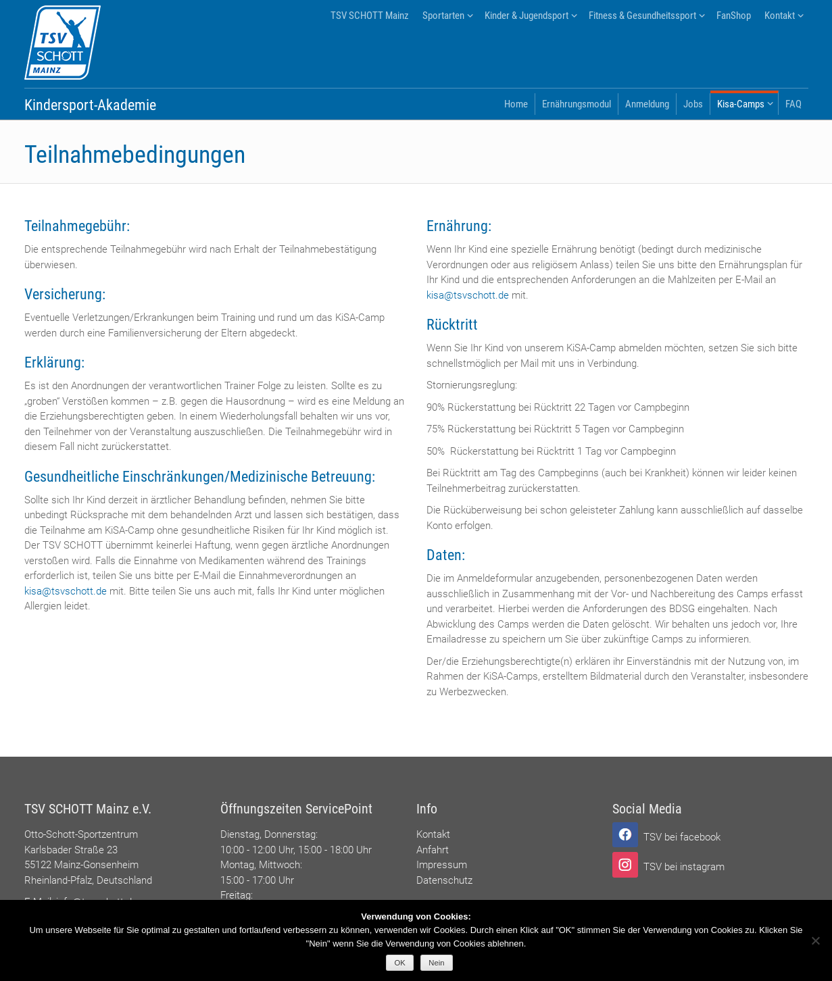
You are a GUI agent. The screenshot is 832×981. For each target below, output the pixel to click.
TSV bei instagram (684, 867)
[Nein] (815, 940)
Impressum (441, 865)
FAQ (793, 104)
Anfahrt (432, 850)
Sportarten (443, 15)
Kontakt (779, 15)
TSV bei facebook (681, 837)
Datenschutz (444, 880)
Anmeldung (647, 104)
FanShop (733, 15)
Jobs (693, 104)
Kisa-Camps (740, 104)
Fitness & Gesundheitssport (642, 15)
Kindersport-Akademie (90, 105)
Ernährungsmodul (576, 104)
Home (516, 104)
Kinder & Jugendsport (526, 15)
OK (400, 963)
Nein (436, 963)
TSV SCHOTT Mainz (370, 15)
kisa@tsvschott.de (65, 591)
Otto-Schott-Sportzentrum (81, 834)
